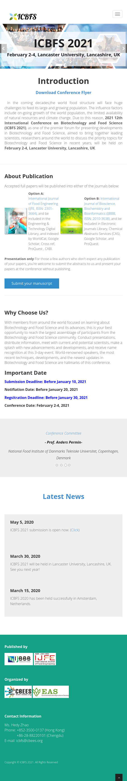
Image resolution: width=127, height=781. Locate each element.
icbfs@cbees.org (29, 740)
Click (75, 529)
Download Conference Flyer (63, 92)
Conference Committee (63, 433)
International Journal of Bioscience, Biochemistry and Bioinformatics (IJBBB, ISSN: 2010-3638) (101, 208)
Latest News (63, 496)
